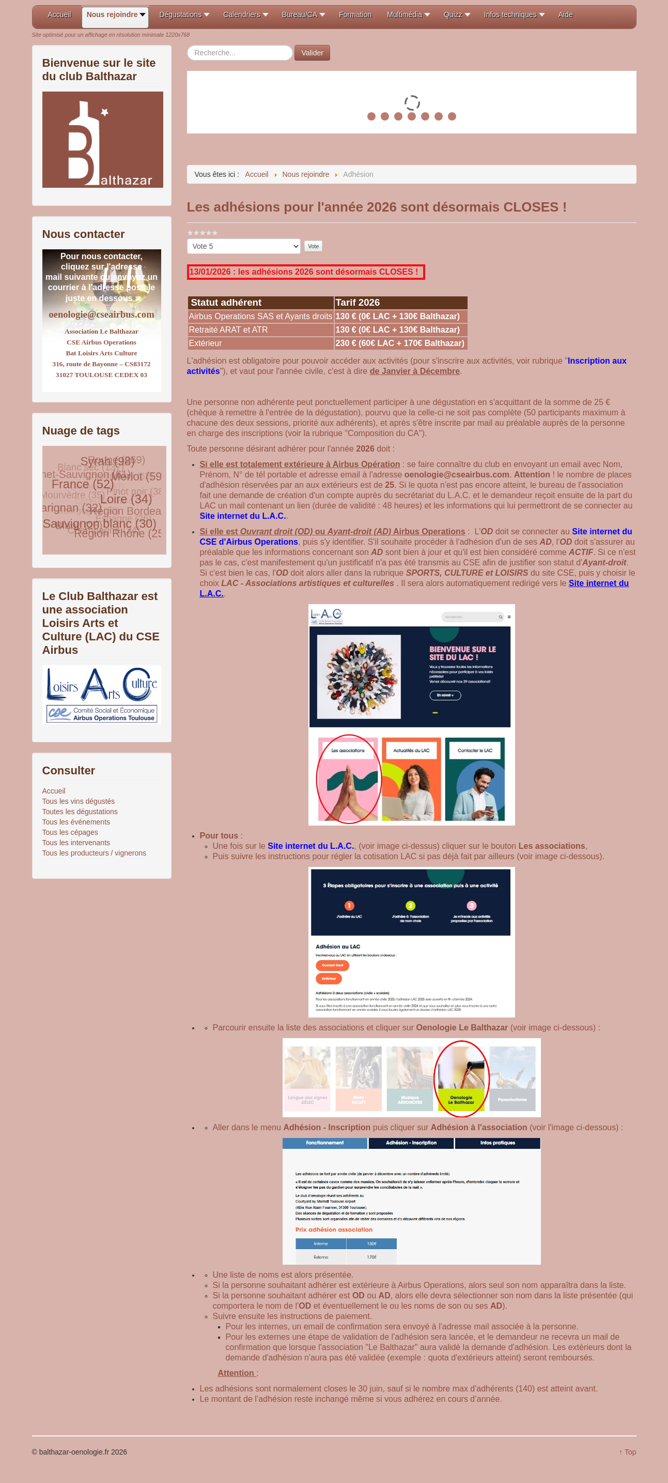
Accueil (54, 791)
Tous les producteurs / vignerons (94, 853)
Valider (312, 53)
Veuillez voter (187, 238)
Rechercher (187, 45)
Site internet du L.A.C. (243, 516)
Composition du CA (383, 433)
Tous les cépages (70, 832)
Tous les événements (76, 822)
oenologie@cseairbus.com (101, 314)
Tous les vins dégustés (78, 801)
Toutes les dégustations (80, 811)
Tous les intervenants (76, 842)
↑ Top (627, 1452)
